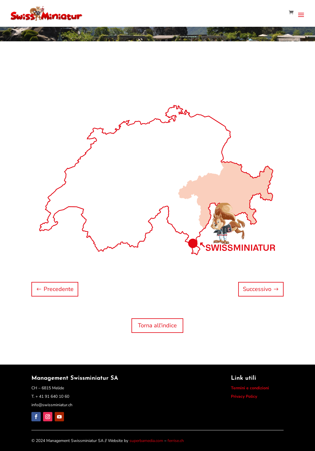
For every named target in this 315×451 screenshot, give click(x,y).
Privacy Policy (244, 396)
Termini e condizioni (250, 388)
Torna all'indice (157, 325)
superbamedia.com (146, 440)
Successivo (257, 289)
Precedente (59, 289)
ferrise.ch (176, 440)
